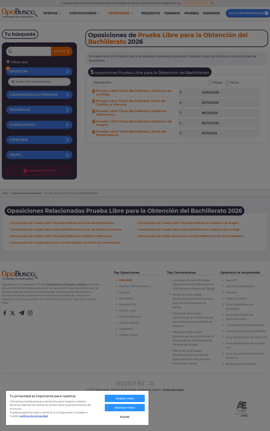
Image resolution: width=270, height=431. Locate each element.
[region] (77, 407)
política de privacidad (34, 415)
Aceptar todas (125, 398)
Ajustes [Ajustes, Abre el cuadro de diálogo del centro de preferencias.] (125, 416)
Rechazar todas (125, 407)
